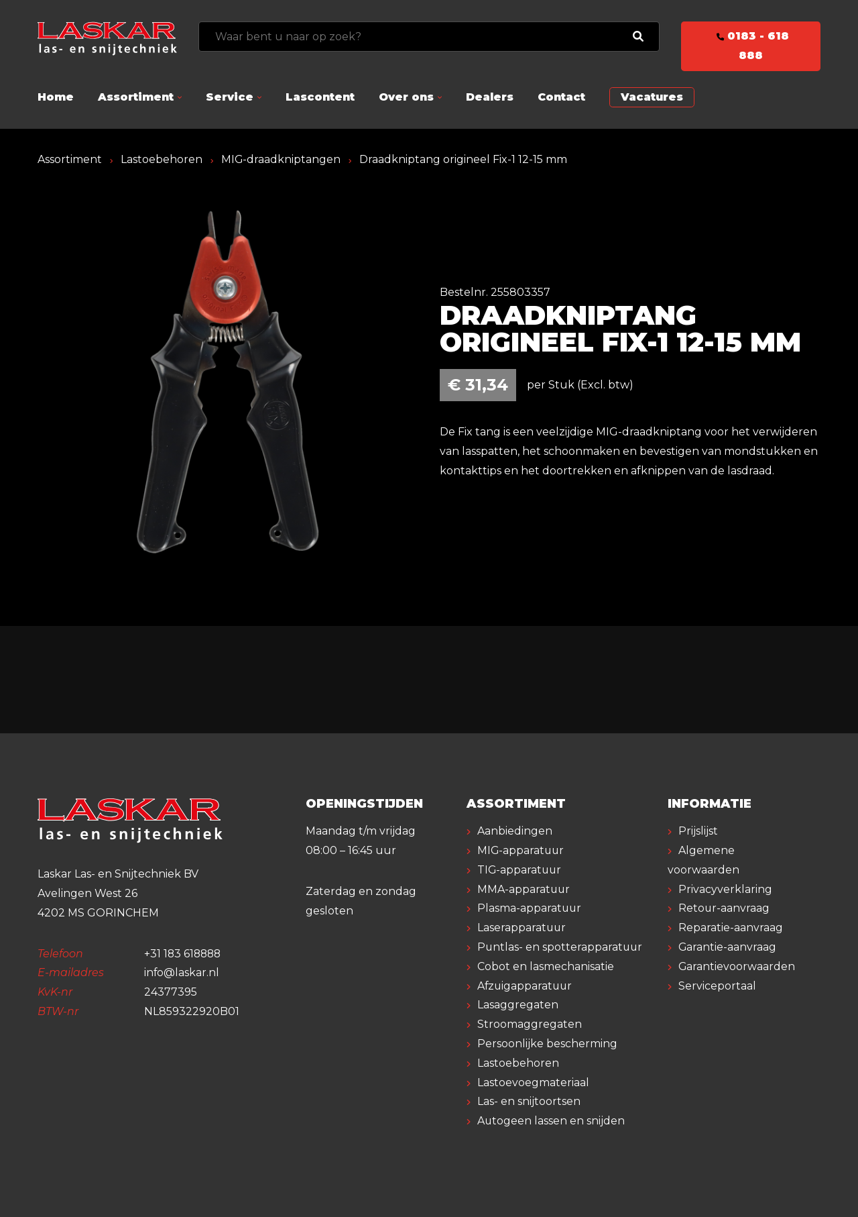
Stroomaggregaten (529, 1024)
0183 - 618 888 (751, 46)
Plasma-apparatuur (530, 908)
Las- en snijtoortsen (528, 1101)
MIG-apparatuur (521, 850)
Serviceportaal (717, 986)
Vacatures (652, 97)
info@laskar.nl (182, 972)
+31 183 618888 (184, 953)
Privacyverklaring (725, 889)
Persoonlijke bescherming (547, 1043)
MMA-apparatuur (524, 889)
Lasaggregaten (517, 1004)
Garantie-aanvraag (727, 947)
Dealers (489, 97)
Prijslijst (698, 831)
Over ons (406, 97)
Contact (561, 97)
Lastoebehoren (161, 159)
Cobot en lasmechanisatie (545, 966)
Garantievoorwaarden (737, 966)
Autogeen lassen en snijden (551, 1120)
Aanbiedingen (514, 831)
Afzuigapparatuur (525, 986)
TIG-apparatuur (520, 869)
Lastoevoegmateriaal (533, 1082)
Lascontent (320, 97)
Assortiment (136, 97)
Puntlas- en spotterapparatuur (560, 947)
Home (56, 97)
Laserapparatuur (522, 927)
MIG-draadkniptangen (281, 159)
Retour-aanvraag (724, 908)
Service (229, 97)
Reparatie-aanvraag (730, 927)
